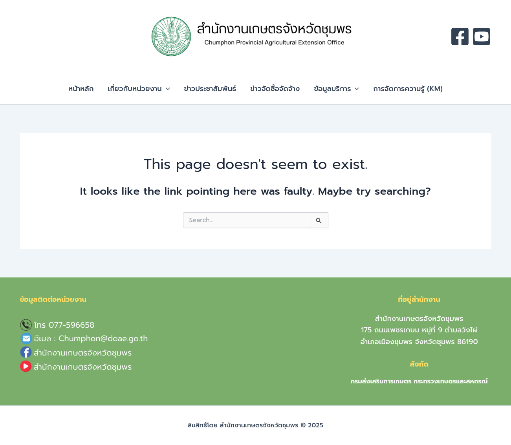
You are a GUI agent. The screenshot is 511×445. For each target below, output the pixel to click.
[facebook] (460, 36)
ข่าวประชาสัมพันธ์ (210, 88)
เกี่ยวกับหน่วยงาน (139, 88)
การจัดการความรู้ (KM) (408, 88)
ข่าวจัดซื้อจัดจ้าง (275, 88)
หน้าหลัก (80, 88)
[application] (166, 88)
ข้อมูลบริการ (336, 88)
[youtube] (481, 36)
